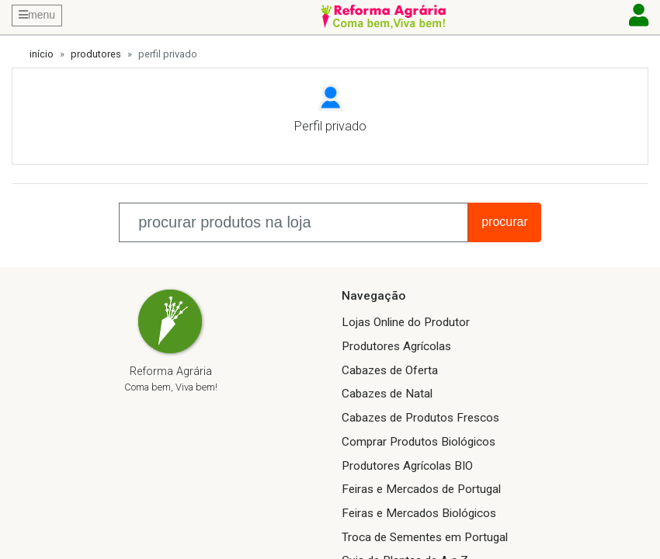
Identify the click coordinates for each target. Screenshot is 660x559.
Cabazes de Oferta (390, 370)
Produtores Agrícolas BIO (407, 466)
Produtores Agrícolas (396, 346)
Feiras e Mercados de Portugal (421, 489)
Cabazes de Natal (387, 394)
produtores (96, 54)
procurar (504, 221)
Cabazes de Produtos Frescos (420, 418)
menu (37, 15)
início (42, 54)
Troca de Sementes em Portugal (425, 537)
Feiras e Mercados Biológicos (419, 513)
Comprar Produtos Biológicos (418, 442)
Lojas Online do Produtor (406, 322)
